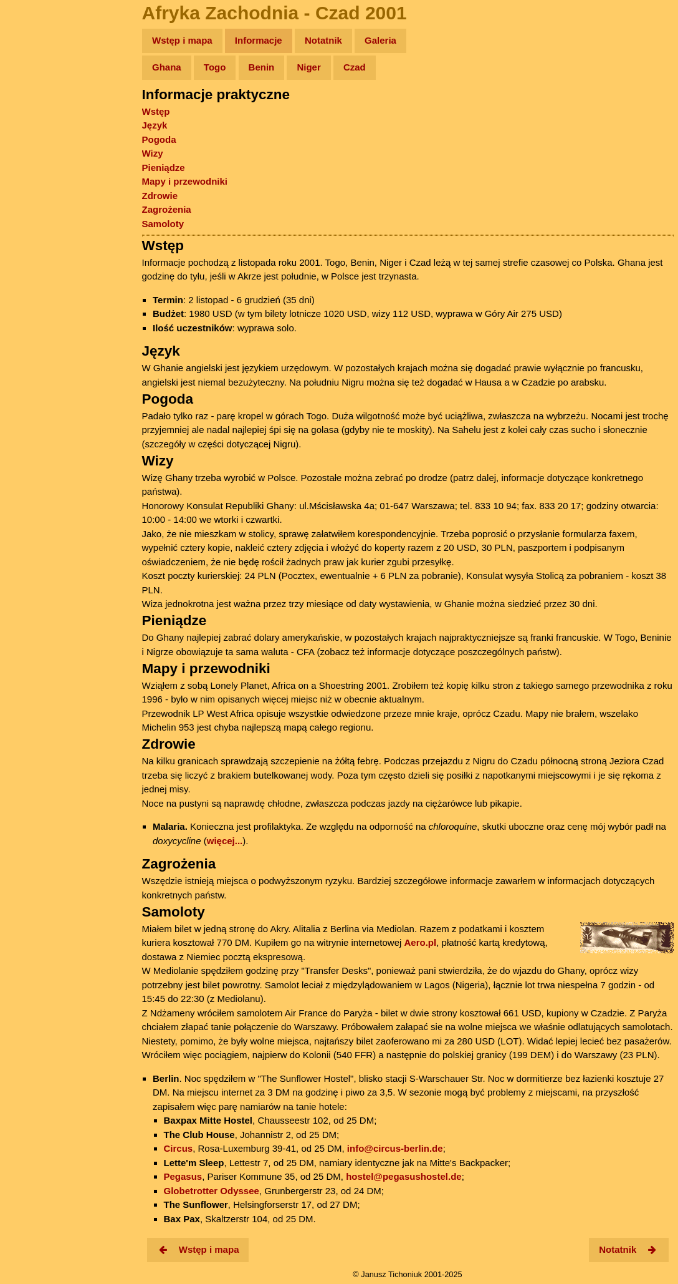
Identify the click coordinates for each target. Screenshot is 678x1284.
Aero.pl (420, 942)
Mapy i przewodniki (185, 181)
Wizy (152, 153)
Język (155, 125)
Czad (354, 67)
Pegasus (183, 1176)
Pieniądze (163, 167)
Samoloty (163, 223)
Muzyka (37, 185)
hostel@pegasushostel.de (404, 1176)
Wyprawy (41, 89)
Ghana (166, 67)
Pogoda (159, 139)
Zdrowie (160, 195)
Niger (308, 67)
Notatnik (323, 40)
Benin (262, 67)
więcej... (225, 840)
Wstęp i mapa (182, 40)
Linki (32, 233)
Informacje (258, 40)
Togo (215, 67)
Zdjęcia (37, 113)
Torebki (37, 257)
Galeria (380, 40)
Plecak (36, 209)
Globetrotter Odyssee (211, 1190)
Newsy (36, 137)
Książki (37, 161)
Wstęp (156, 111)
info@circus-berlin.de (395, 1148)
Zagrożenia (166, 209)
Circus (178, 1148)
